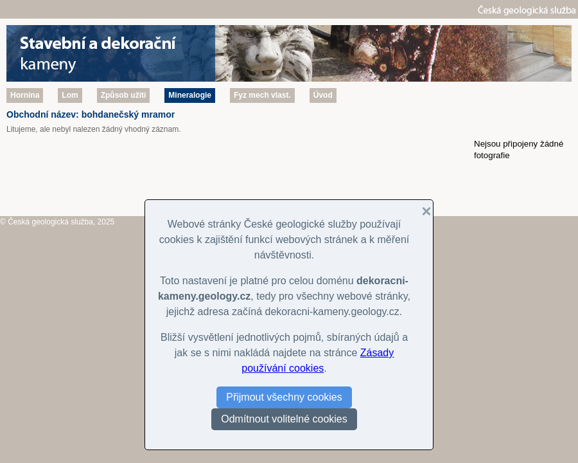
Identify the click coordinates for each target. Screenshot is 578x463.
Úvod (323, 95)
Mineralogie (189, 95)
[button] (421, 211)
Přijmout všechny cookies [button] (284, 397)
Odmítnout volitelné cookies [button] (284, 418)
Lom (70, 95)
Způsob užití (123, 95)
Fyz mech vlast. (262, 95)
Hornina (24, 95)
